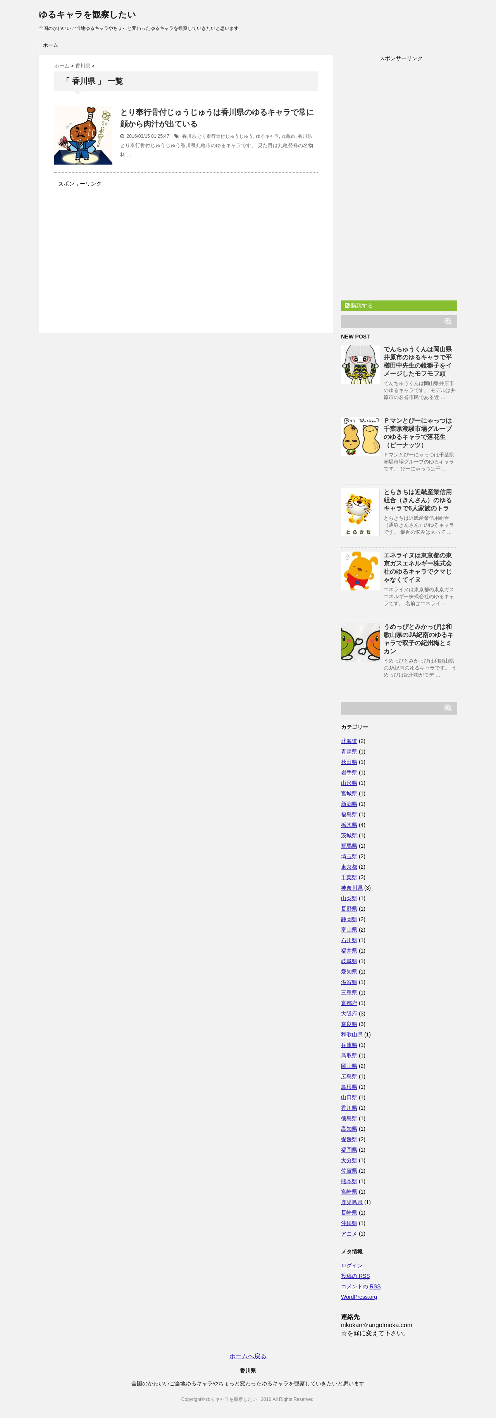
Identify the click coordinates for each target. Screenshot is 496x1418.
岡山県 (349, 1066)
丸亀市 (288, 136)
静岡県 (349, 919)
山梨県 (349, 898)
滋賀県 (349, 982)
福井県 (349, 951)
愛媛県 (349, 1139)
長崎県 (349, 1213)
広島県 (349, 1076)
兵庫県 (349, 1045)
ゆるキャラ (267, 136)
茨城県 (349, 835)
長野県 (349, 909)
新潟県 (349, 804)
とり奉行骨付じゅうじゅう (225, 136)
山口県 (349, 1097)
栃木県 (349, 825)
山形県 (349, 783)
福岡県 (349, 1150)
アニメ (349, 1234)
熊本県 (349, 1181)
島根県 (349, 1087)
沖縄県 (349, 1223)
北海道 (349, 741)
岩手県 (349, 772)
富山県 (349, 930)
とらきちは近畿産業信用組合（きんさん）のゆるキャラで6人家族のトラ (418, 500)
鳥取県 (349, 1055)
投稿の (355, 1276)
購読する (359, 305)
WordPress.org (359, 1297)
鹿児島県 (352, 1202)
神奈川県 (352, 888)
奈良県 (349, 1024)
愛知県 (349, 971)
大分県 (349, 1160)
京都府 (349, 1003)
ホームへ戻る (248, 1356)
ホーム (50, 45)
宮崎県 (349, 1192)
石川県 (349, 940)
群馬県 (349, 846)
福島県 (349, 814)
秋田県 (349, 762)
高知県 (349, 1129)
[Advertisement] (119, 250)
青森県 (349, 751)
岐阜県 (349, 961)
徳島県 (349, 1118)
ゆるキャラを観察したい (87, 14)
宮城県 (349, 793)
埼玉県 (349, 856)
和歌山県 (352, 1034)
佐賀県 (349, 1171)
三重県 (349, 992)
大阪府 (349, 1013)
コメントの (361, 1286)
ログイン (352, 1265)
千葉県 (349, 877)
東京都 (349, 867)
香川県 (189, 136)
